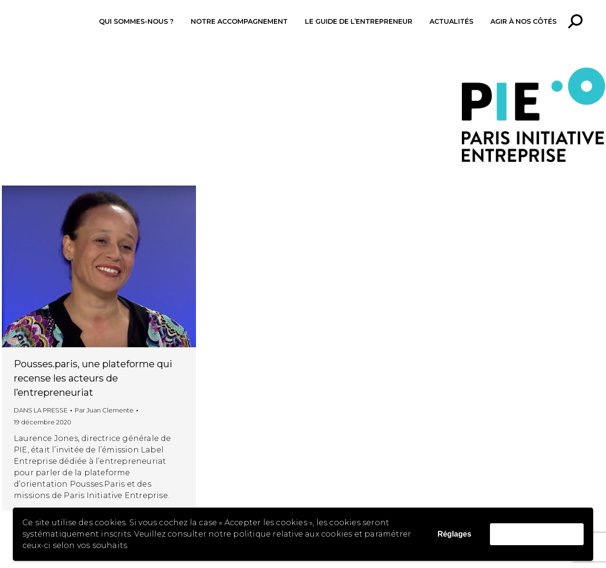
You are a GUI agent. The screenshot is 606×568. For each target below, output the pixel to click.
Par (104, 410)
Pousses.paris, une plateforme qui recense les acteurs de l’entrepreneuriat (93, 378)
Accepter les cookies (537, 534)
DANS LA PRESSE (41, 410)
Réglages (454, 534)
